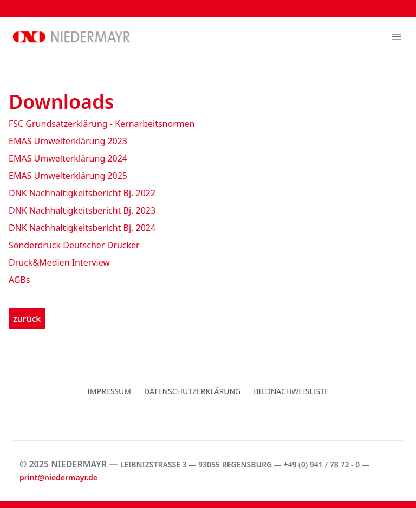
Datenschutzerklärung (192, 391)
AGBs (19, 280)
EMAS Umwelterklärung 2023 (68, 141)
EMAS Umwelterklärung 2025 (68, 176)
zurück (27, 319)
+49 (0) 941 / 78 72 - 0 (321, 464)
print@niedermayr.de (59, 477)
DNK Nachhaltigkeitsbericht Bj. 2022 (82, 193)
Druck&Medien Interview (59, 262)
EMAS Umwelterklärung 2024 (68, 158)
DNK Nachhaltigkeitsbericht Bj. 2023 (82, 210)
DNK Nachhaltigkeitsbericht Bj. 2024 (82, 228)
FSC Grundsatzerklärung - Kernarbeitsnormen (102, 124)
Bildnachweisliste (291, 391)
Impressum (109, 391)
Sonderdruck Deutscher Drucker (74, 245)
